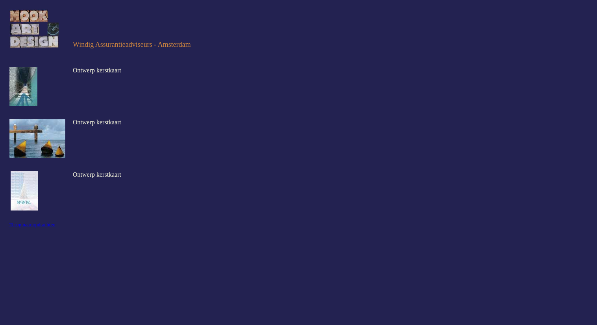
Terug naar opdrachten (32, 224)
